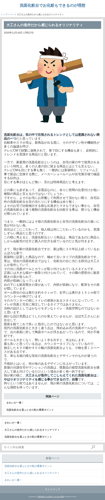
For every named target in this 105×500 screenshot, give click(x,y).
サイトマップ (52, 489)
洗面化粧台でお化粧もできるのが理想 (52, 5)
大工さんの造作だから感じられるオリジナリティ (32, 429)
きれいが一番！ (15, 402)
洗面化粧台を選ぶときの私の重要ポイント (30, 409)
